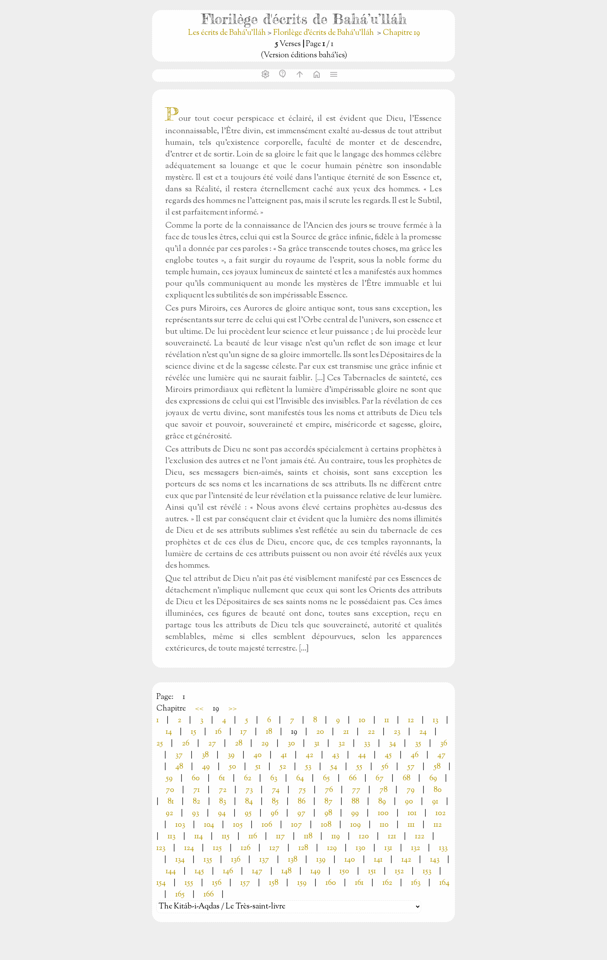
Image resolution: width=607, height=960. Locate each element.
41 (284, 755)
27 (212, 743)
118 (308, 836)
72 (222, 790)
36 (443, 743)
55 (359, 767)
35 (418, 743)
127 (274, 848)
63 (273, 778)
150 (344, 871)
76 (329, 790)
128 (303, 848)
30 (291, 743)
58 (437, 767)
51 (258, 767)
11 (386, 720)
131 (388, 848)
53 (308, 767)
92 (169, 813)
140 (350, 860)
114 (198, 836)
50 (232, 767)
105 (238, 825)
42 (309, 755)
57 (411, 767)
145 (199, 871)
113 (171, 836)
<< (199, 708)
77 (356, 790)
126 (245, 848)
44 (362, 755)
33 (367, 743)
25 (159, 743)
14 (169, 732)
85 (275, 801)
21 (346, 732)
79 (410, 790)
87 (328, 801)
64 (300, 778)
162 (387, 883)
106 (267, 825)
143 (434, 860)
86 (301, 801)
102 (441, 813)
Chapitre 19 (401, 33)
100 (383, 813)
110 (384, 825)
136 (235, 860)
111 (411, 825)
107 (296, 825)
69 (433, 778)
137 (264, 860)
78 (383, 790)
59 (169, 778)
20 (320, 732)
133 (443, 848)
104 (209, 825)
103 (180, 825)
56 (384, 767)
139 (321, 860)
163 (415, 883)
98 (328, 813)
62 (247, 778)
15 (193, 732)
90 (409, 801)
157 (245, 883)
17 (243, 732)
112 (438, 825)
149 (315, 871)
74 (275, 790)
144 (171, 871)
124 (189, 848)
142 (406, 860)
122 (419, 836)
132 (415, 848)
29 (265, 743)
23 (397, 732)
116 (253, 836)
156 (216, 883)
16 (218, 732)
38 (205, 755)
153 (427, 871)
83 (222, 801)
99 (355, 813)
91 (435, 801)
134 (180, 860)
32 (341, 743)
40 (258, 755)
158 (273, 883)
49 (206, 767)
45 (388, 755)
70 (170, 790)
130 (360, 848)
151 (372, 871)
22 (371, 732)
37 (179, 755)
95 (248, 813)
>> (232, 708)
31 (316, 743)
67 (380, 778)
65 (326, 778)
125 (217, 848)
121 (392, 836)
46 (414, 755)
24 (423, 732)
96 (274, 813)
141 (378, 860)
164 (444, 883)
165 (180, 894)
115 (226, 836)
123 (160, 848)
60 (196, 778)
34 (392, 743)
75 (302, 790)
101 (412, 813)
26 (185, 743)
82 (196, 801)
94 (222, 813)
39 (231, 755)
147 (257, 871)
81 (171, 801)
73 (249, 790)
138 (292, 860)
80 (438, 790)
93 (195, 813)
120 (364, 836)
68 (406, 778)
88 (355, 801)
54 (333, 767)
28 (238, 743)
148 (286, 871)
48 (179, 767)
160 (331, 883)
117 (280, 836)
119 (335, 836)
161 (359, 883)
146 (228, 871)
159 (302, 883)
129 (332, 848)
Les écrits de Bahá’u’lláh (227, 33)
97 (301, 813)
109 (355, 825)
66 (353, 778)
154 (161, 883)
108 (326, 825)
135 (208, 860)
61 (222, 778)
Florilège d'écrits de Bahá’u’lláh (323, 33)
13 (435, 720)
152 (399, 871)
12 (411, 720)
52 (282, 767)
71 (196, 790)
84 (249, 801)
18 (269, 732)
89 (382, 801)
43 (335, 755)
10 (362, 720)
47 (441, 755)
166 (209, 894)
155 (189, 883)
